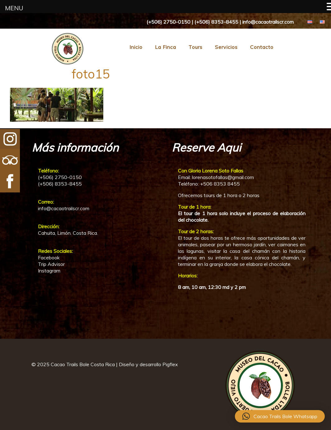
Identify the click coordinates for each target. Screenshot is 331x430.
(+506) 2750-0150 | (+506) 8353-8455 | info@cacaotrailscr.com (220, 22)
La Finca (165, 47)
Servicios (226, 47)
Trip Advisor (51, 264)
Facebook (49, 257)
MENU (14, 8)
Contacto (261, 47)
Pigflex (170, 364)
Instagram (49, 270)
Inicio (135, 47)
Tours (196, 47)
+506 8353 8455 (220, 184)
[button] (280, 416)
